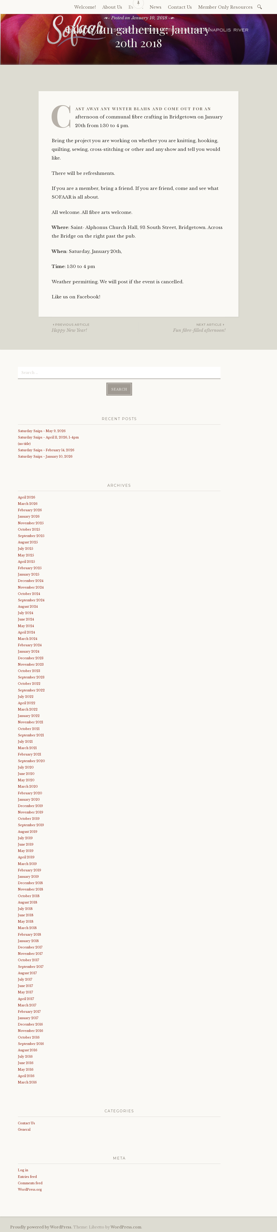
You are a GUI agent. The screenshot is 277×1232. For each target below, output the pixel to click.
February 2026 (30, 509)
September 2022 (31, 689)
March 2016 (27, 1082)
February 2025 (30, 567)
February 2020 (30, 792)
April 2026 (26, 497)
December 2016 (30, 1024)
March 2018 (27, 927)
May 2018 (25, 921)
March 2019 (27, 863)
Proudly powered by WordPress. (41, 1226)
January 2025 (28, 574)
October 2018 (29, 895)
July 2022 (25, 696)
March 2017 (27, 1004)
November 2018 (30, 889)
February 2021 (29, 754)
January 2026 (29, 516)
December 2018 (30, 882)
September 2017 (30, 966)
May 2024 (26, 625)
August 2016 (27, 1050)
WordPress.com (126, 1226)
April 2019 (26, 857)
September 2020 (31, 760)
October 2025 (29, 529)
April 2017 (26, 998)
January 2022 (29, 715)
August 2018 (27, 902)
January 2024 (28, 651)
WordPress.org (30, 1189)
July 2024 (25, 612)
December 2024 (30, 580)
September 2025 (31, 535)
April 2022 (26, 702)
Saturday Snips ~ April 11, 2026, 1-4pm (48, 436)
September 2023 (31, 677)
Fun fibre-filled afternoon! (182, 327)
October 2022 (29, 683)
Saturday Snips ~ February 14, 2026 (46, 450)
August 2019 (27, 831)
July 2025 (25, 548)
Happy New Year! (95, 327)
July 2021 (25, 741)
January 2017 (28, 1017)
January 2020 (29, 799)
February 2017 (29, 1011)
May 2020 (26, 780)
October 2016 (29, 1037)
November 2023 (31, 664)
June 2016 (25, 1062)
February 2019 (29, 869)
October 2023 (29, 670)
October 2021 (29, 728)
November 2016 (30, 1030)
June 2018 (25, 915)
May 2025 (26, 554)
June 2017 (25, 985)
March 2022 (28, 709)
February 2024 (30, 645)
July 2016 (25, 1056)
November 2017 (30, 953)
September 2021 (31, 735)
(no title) (24, 443)
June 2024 (26, 619)
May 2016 (25, 1069)
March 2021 (27, 747)
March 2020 (28, 786)
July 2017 (25, 979)
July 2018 (25, 908)
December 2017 (30, 947)
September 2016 (31, 1043)
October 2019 (29, 818)
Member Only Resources (225, 7)
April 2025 (26, 561)
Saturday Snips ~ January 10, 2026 (45, 456)
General (24, 1129)
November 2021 (30, 722)
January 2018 (28, 940)
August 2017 (27, 972)
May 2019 (25, 850)
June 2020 (26, 773)
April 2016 (26, 1075)
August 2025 (28, 542)
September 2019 (31, 824)
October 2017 (28, 959)
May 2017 (25, 992)
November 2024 (31, 587)
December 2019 (30, 805)
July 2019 (25, 837)
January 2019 (28, 876)
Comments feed (30, 1182)
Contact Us (26, 1122)
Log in (23, 1170)
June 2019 (25, 844)
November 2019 (30, 812)
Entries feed (27, 1176)
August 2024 (28, 606)
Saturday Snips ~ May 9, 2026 (42, 430)
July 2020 (26, 767)
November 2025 (31, 522)
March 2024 (27, 638)
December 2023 (30, 657)
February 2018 (29, 934)
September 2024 (31, 600)
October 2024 (29, 593)
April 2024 (26, 632)
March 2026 (28, 503)
